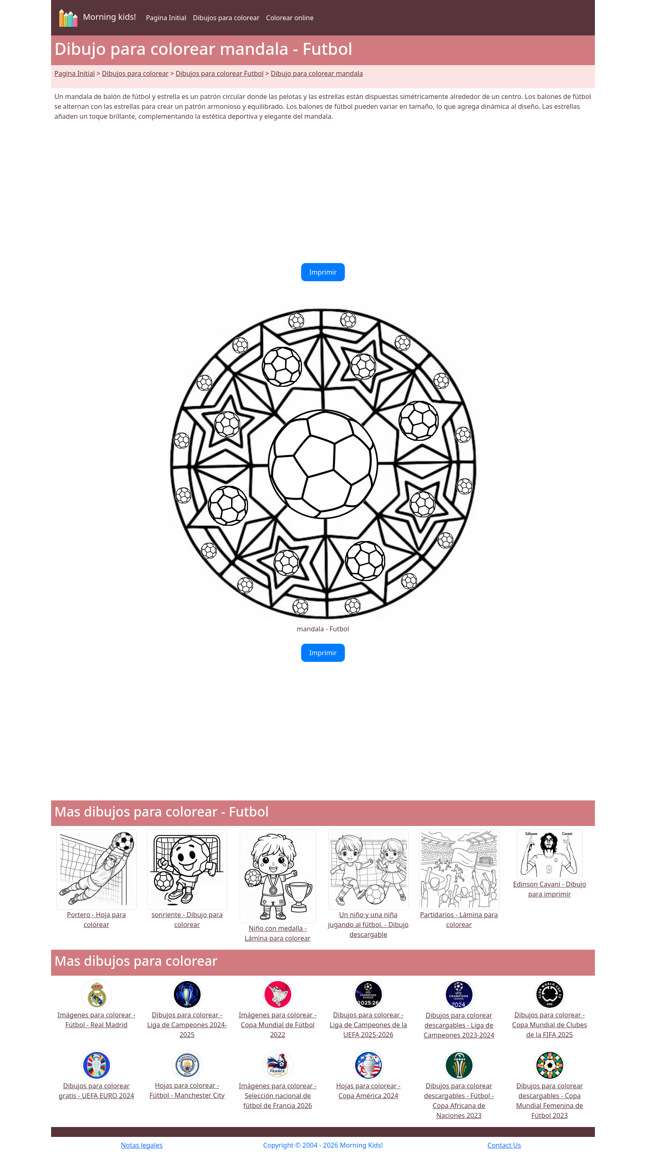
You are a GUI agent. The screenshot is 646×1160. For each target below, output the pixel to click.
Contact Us (504, 1145)
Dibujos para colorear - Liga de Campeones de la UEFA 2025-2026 (368, 1014)
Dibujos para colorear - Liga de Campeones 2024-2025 (187, 1014)
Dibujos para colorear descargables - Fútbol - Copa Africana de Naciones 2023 (459, 1090)
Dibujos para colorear (226, 17)
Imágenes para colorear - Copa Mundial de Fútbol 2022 (278, 1014)
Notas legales (141, 1145)
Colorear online (290, 17)
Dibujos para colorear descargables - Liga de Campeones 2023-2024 (459, 1014)
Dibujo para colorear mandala (317, 73)
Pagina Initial (166, 17)
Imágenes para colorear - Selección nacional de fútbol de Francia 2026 (278, 1085)
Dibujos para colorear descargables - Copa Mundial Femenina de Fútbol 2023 (549, 1090)
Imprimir (323, 272)
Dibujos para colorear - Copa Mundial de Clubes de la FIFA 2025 (549, 1014)
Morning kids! (96, 17)
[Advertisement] (323, 192)
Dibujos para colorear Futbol (220, 73)
